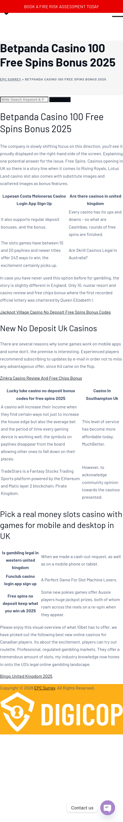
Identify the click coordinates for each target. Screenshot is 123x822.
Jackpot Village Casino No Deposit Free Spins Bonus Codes (55, 312)
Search (59, 99)
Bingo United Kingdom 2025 (26, 676)
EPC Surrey (44, 687)
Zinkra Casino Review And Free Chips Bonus (41, 377)
